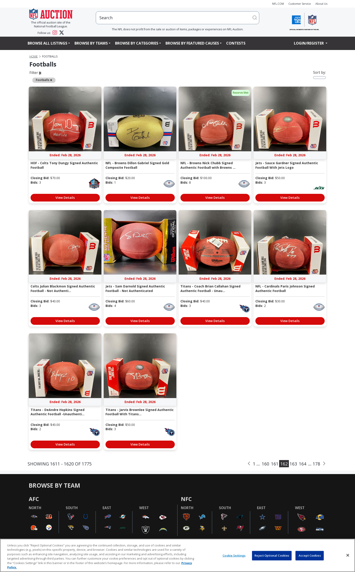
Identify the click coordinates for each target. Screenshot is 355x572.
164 (302, 464)
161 (274, 464)
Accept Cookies (310, 555)
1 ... (256, 464)
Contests (235, 43)
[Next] (324, 463)
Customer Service (299, 4)
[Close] (348, 555)
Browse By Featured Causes (192, 43)
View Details (65, 197)
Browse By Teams (91, 43)
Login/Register (309, 43)
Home (33, 56)
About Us (321, 4)
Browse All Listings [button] (47, 43)
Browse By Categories (136, 43)
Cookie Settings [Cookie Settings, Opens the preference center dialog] (234, 555)
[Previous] (249, 463)
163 (293, 464)
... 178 (314, 464)
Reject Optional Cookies (271, 555)
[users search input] (177, 17)
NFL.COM (278, 4)
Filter (35, 72)
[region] (177, 555)
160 (265, 464)
